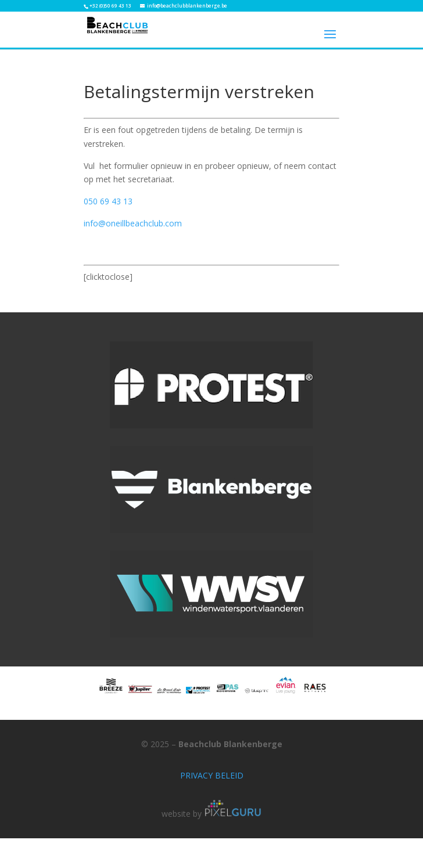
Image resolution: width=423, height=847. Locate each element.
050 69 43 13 (108, 201)
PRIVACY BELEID (211, 775)
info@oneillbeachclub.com (133, 223)
